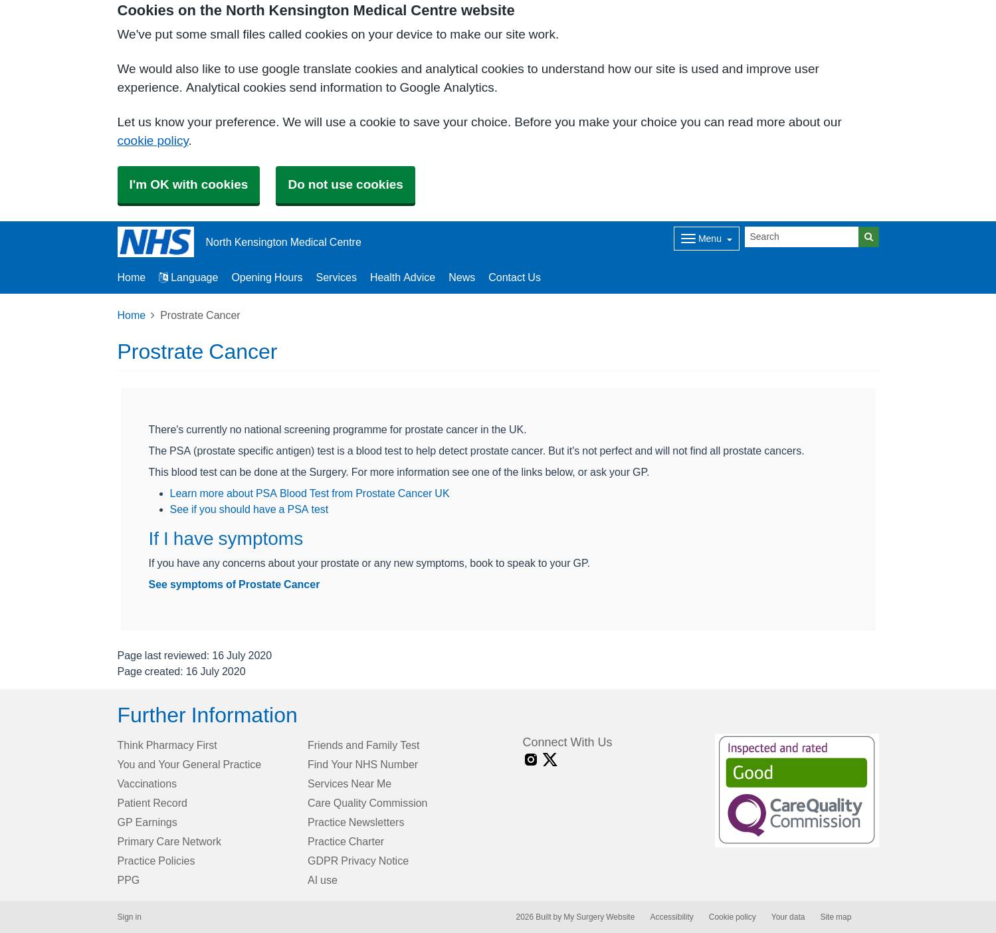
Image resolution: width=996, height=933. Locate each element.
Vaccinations (147, 783)
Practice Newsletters (356, 822)
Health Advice (402, 277)
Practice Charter (346, 841)
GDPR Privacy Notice (358, 860)
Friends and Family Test (364, 745)
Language (188, 277)
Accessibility (671, 917)
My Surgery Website (599, 917)
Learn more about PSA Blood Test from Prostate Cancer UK (310, 493)
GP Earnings (147, 822)
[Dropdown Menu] (707, 239)
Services (336, 277)
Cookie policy (732, 917)
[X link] (550, 760)
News (461, 277)
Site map (835, 917)
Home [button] (132, 277)
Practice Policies (156, 860)
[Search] (802, 237)
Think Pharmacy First (167, 745)
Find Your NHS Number (363, 764)
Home (132, 315)
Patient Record (152, 802)
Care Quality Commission (368, 802)
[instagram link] (531, 760)
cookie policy (153, 140)
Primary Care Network (169, 841)
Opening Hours (266, 277)
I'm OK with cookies (189, 184)
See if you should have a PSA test (249, 509)
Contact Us (514, 277)
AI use (323, 880)
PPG (129, 880)
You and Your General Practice (190, 764)
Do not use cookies (345, 184)
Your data (788, 917)
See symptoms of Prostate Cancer (234, 584)
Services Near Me (349, 783)
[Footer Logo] (797, 791)
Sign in (130, 917)
